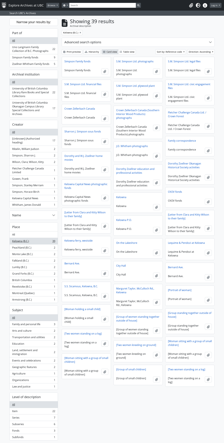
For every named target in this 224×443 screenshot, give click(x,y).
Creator (17, 124)
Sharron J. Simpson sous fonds (82, 131)
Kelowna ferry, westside (78, 240)
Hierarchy (92, 51)
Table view (127, 51)
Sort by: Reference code (170, 51)
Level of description (26, 397)
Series (33, 418)
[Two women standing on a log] (83, 333)
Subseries (33, 424)
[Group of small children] (131, 369)
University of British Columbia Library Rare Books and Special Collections (33, 92)
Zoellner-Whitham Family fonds (33, 64)
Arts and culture (33, 331)
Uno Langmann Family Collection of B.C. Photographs (33, 49)
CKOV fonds (175, 192)
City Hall (121, 265)
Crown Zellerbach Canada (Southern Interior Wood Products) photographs (137, 114)
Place (16, 227)
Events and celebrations (33, 361)
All (13, 40)
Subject (17, 310)
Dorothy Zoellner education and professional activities (135, 170)
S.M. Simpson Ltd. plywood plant (135, 86)
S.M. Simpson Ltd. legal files (184, 61)
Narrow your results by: (33, 22)
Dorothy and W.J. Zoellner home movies (83, 157)
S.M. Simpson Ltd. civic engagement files (189, 86)
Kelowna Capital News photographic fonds (85, 186)
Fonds (33, 431)
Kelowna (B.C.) (33, 241)
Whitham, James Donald (33, 205)
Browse (52, 5)
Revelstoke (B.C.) (33, 287)
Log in (214, 5)
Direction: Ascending (200, 51)
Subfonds (33, 437)
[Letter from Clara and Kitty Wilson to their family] (85, 214)
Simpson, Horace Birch (33, 192)
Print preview (72, 51)
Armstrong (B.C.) (33, 300)
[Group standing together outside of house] (189, 314)
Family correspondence (182, 140)
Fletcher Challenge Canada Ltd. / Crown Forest (187, 114)
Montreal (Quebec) (33, 293)
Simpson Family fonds (33, 58)
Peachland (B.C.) (33, 248)
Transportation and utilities (33, 338)
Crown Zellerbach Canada (79, 108)
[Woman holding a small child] (82, 309)
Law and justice (33, 387)
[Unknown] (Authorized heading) (33, 140)
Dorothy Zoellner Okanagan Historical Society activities (184, 165)
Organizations (33, 380)
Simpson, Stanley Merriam (33, 186)
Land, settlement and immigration (33, 352)
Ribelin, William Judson (33, 149)
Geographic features (33, 367)
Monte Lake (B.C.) (33, 254)
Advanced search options (82, 42)
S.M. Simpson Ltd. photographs (135, 61)
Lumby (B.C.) (33, 267)
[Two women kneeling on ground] (136, 345)
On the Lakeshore (126, 243)
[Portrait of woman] (179, 290)
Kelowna (121, 197)
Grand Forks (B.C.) (33, 274)
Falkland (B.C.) (33, 261)
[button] (191, 5)
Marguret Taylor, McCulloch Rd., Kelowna (135, 290)
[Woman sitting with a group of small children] (190, 343)
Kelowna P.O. (124, 220)
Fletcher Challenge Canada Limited (33, 170)
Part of (17, 33)
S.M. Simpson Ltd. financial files (82, 84)
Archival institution (26, 74)
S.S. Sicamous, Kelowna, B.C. (81, 286)
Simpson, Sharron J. (33, 156)
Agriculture (33, 374)
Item (33, 411)
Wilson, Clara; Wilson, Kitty (33, 162)
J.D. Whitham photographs (132, 146)
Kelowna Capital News (33, 199)
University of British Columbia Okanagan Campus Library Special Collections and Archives (33, 108)
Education (33, 344)
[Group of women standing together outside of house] (137, 318)
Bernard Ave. (72, 263)
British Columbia (33, 280)
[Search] (102, 5)
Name (16, 215)
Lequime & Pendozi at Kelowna (186, 243)
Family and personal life (33, 325)
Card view (110, 51)
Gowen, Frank (33, 179)
